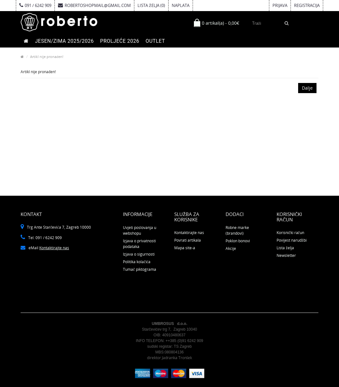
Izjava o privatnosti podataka (139, 243)
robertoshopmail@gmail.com (94, 5)
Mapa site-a (184, 248)
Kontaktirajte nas (54, 248)
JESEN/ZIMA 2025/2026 (64, 41)
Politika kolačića (136, 261)
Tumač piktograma (139, 269)
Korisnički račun (290, 232)
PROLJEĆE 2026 (119, 41)
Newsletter (286, 255)
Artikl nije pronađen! (46, 56)
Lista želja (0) (151, 5)
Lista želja (285, 248)
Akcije (231, 248)
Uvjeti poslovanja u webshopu (139, 230)
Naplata (180, 5)
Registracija (307, 5)
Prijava (279, 5)
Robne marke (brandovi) (237, 230)
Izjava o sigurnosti (139, 254)
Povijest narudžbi (291, 240)
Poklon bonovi (238, 241)
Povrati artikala (187, 240)
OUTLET (155, 41)
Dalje (307, 88)
